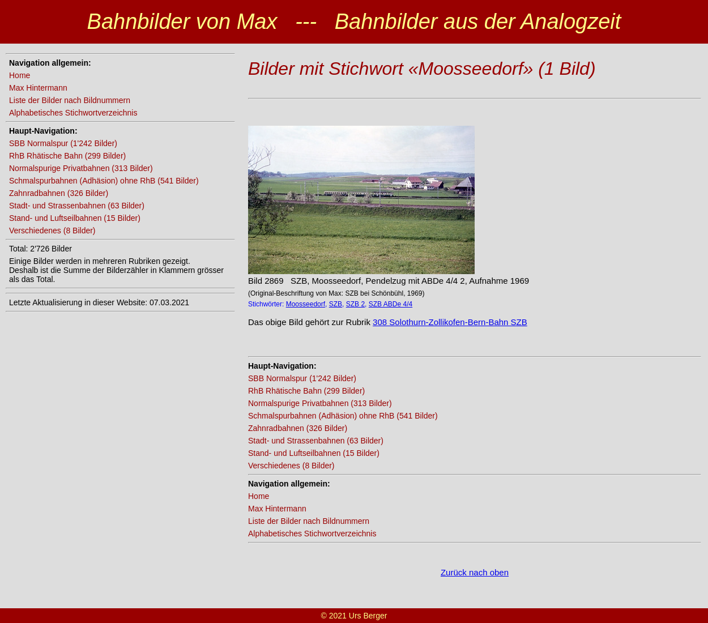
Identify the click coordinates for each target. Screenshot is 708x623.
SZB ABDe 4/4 (390, 304)
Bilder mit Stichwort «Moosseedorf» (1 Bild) (422, 68)
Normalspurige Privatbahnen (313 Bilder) (81, 168)
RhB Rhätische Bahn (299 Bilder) (67, 155)
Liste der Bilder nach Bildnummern (69, 100)
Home (19, 75)
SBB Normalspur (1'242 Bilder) (63, 143)
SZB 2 (355, 304)
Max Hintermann (38, 87)
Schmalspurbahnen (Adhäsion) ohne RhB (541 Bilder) (104, 180)
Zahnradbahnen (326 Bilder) (58, 193)
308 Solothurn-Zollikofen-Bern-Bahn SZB (450, 322)
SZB (335, 304)
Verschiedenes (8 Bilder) (52, 230)
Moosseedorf (305, 304)
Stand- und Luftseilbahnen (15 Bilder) (74, 218)
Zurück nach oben (475, 572)
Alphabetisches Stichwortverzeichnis (73, 112)
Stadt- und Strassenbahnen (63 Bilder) (76, 205)
